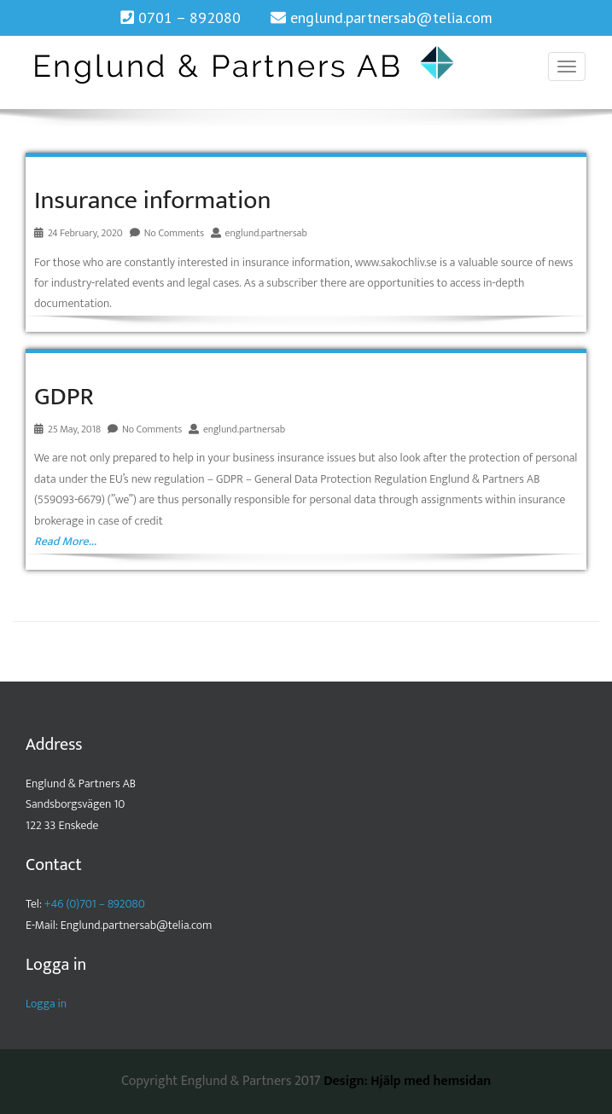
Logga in (46, 1003)
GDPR (64, 396)
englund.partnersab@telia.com (391, 17)
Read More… (65, 541)
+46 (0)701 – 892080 (94, 904)
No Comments (174, 232)
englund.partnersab (266, 232)
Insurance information (152, 200)
